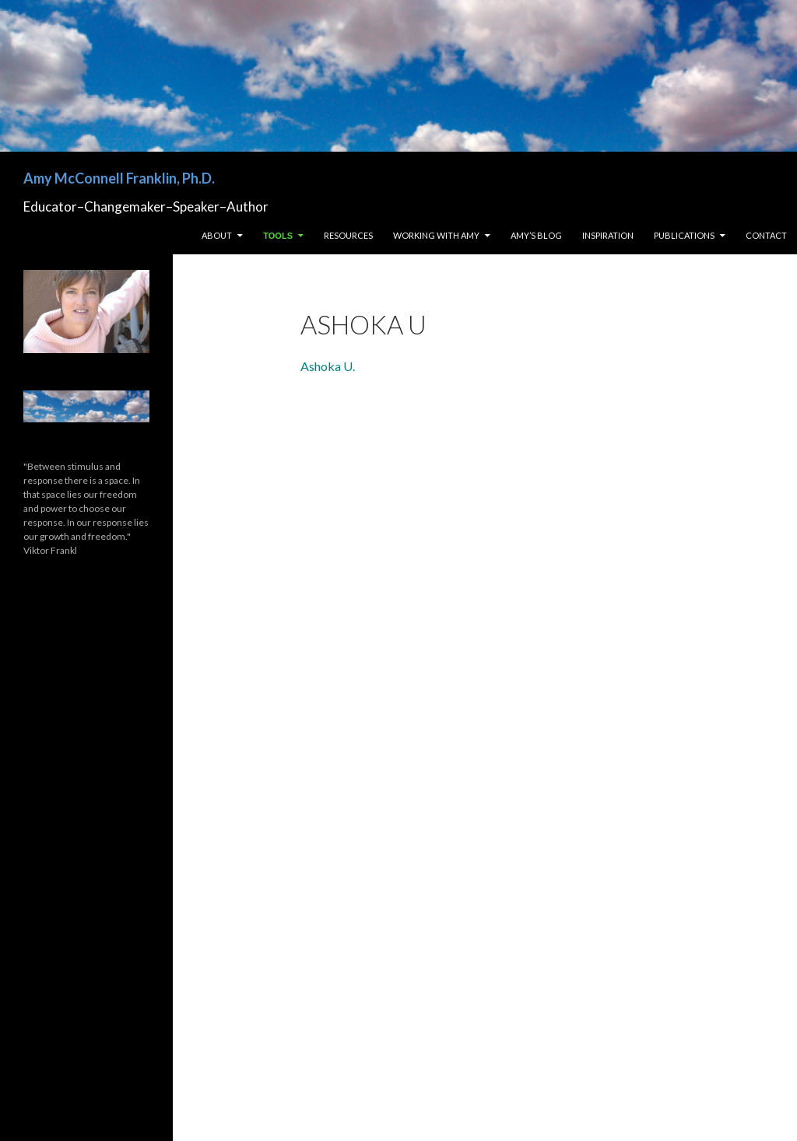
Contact (766, 235)
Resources (348, 235)
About (217, 235)
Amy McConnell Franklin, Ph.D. (119, 178)
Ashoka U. (327, 366)
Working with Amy (436, 235)
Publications (684, 235)
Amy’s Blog (536, 235)
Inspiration (608, 235)
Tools (278, 235)
